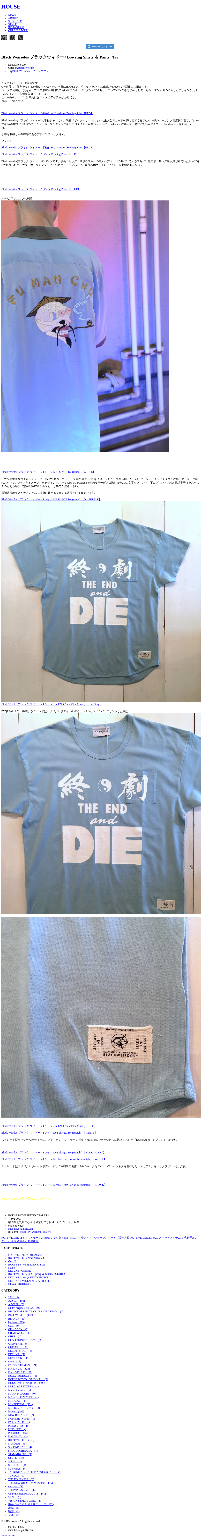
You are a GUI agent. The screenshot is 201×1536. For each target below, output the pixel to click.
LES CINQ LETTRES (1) (23, 1386)
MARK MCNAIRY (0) (22, 1393)
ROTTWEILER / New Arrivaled (26, 1257)
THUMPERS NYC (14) (22, 1490)
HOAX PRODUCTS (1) (22, 1375)
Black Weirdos (26, 67)
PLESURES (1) (17, 1429)
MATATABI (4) (17, 1400)
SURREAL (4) (17, 1468)
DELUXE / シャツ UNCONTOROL (28, 1277)
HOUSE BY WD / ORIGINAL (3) (28, 1379)
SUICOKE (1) (17, 1465)
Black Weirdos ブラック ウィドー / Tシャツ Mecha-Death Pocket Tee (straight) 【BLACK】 (54, 1184)
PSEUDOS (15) (18, 1432)
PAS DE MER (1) (19, 1422)
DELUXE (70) (17, 1354)
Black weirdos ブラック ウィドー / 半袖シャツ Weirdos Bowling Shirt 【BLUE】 (48, 147)
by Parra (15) (16, 1322)
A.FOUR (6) (16, 1304)
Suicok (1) (15, 1461)
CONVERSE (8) (18, 1343)
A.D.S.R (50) (16, 1300)
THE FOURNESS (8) (21, 1479)
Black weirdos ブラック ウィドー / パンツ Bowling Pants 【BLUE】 (40, 189)
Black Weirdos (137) (20, 1315)
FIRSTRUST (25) (19, 1368)
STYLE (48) (16, 1457)
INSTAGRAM (16, 27)
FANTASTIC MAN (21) (22, 1365)
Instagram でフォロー (100, 46)
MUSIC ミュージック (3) (24, 1407)
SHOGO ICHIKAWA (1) (23, 1450)
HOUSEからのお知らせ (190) (26, 1382)
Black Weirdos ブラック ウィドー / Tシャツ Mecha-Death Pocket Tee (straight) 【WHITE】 (53, 1159)
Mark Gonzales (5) (19, 1390)
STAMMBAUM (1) (20, 1454)
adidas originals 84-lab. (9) (24, 1307)
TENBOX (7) (16, 1475)
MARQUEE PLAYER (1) (23, 1397)
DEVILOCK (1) (18, 1357)
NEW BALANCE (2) (21, 1415)
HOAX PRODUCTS (19, 1283)
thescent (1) (15, 1486)
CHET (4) (14, 1336)
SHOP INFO (15, 21)
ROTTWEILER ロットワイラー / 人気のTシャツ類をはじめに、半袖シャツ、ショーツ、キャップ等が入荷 (65, 1237)
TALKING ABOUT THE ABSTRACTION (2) (34, 1472)
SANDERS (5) (17, 1443)
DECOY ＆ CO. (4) (20, 1350)
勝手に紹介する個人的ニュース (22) (31, 1504)
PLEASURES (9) (18, 1425)
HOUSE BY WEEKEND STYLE (26, 1264)
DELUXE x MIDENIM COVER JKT (28, 1280)
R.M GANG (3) (18, 1436)
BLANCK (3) (16, 1318)
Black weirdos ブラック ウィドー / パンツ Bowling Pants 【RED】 (40, 154)
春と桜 (12, 1261)
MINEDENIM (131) (20, 1404)
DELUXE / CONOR (19, 1270)
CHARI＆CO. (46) (19, 1332)
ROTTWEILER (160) (21, 1440)
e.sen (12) (14, 1361)
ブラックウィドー (43, 71)
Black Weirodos (21, 71)
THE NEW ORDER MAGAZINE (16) (30, 1482)
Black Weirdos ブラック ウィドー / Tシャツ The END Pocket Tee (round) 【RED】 (49, 1126)
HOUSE (10, 7)
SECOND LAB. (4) (20, 1447)
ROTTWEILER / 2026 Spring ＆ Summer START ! (36, 1273)
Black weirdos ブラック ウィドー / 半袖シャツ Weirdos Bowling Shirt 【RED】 (47, 113)
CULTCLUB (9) (18, 1347)
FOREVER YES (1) (20, 1372)
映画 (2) (14, 1511)
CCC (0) (14, 1325)
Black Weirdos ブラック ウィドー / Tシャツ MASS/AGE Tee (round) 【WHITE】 (48, 471)
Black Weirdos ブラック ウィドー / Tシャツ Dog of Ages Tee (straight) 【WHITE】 (49, 1132)
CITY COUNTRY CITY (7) (24, 1340)
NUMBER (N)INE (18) (22, 1418)
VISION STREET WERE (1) (25, 1500)
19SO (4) (14, 1297)
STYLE (12, 24)
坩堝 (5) (14, 1507)
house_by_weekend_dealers (35, 1231)
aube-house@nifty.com (20, 1228)
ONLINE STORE (18, 30)
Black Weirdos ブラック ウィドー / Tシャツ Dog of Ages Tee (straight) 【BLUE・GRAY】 (53, 1152)
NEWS (12, 15)
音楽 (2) (14, 1515)
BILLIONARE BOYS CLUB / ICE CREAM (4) (35, 1311)
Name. (11, 1267)
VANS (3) (14, 1497)
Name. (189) (16, 1411)
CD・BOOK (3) (18, 1329)
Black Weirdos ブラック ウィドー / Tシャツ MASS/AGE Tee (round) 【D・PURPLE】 (51, 499)
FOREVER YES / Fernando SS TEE (28, 1254)
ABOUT (13, 18)
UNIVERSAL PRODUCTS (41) (27, 1493)
